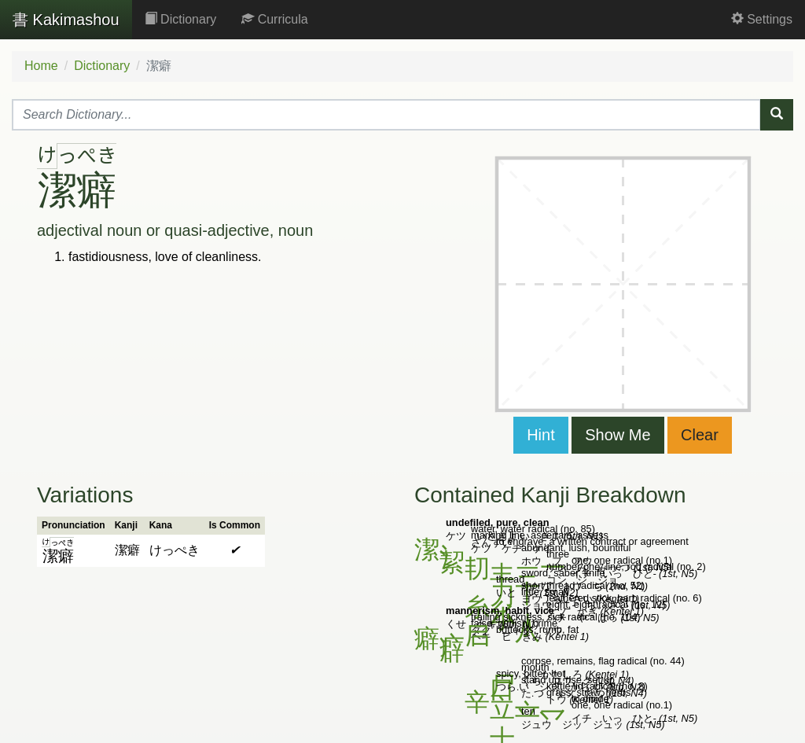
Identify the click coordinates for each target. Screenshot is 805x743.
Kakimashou (66, 19)
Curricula (274, 19)
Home (41, 65)
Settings (761, 19)
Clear (700, 434)
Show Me (617, 434)
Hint (541, 434)
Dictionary (181, 19)
